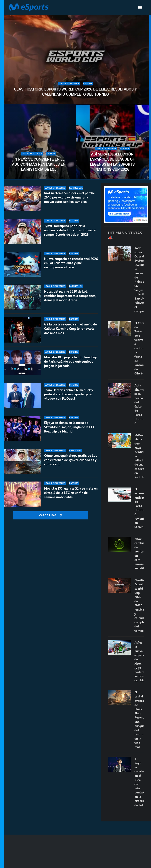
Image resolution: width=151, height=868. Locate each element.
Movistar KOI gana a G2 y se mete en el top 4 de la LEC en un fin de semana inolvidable (71, 492)
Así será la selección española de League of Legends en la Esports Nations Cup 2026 (112, 162)
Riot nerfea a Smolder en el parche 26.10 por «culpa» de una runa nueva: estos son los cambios (69, 197)
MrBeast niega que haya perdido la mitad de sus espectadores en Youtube (139, 456)
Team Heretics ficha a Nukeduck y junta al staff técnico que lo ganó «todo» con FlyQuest (68, 394)
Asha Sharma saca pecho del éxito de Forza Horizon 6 (139, 404)
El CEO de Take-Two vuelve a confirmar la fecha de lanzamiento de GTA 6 (139, 348)
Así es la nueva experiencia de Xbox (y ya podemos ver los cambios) (139, 661)
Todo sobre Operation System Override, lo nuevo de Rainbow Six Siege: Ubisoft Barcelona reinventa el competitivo (139, 279)
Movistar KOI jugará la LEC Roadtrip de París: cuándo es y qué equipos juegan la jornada (70, 361)
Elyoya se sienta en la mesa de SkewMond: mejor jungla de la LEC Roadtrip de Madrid (69, 427)
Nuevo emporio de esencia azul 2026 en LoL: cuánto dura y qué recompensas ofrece (71, 263)
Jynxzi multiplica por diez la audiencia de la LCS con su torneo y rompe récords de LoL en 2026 (70, 230)
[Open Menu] (140, 7)
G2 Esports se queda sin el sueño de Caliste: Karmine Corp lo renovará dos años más (70, 328)
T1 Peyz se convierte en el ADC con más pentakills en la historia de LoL (38, 164)
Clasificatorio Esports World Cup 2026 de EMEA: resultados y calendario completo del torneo (75, 92)
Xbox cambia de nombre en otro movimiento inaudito (139, 553)
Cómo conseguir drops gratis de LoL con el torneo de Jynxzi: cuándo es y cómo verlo (70, 459)
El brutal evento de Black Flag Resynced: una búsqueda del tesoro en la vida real (139, 719)
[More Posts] (50, 515)
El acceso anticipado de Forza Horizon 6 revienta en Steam (139, 508)
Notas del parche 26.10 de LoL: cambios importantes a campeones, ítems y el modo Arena (70, 295)
